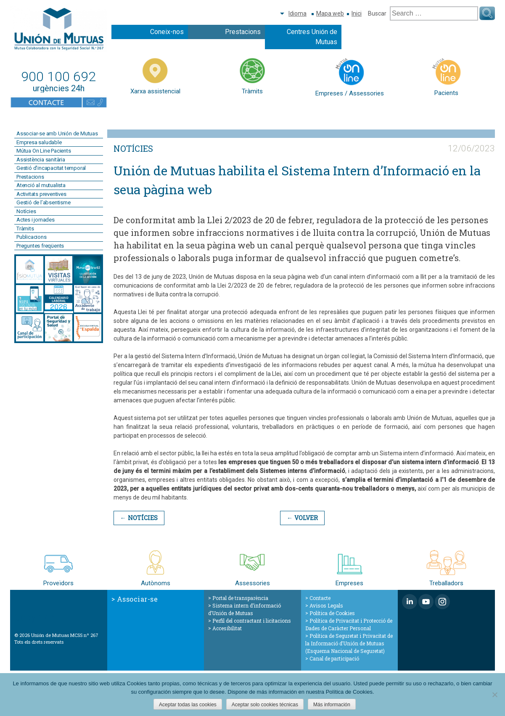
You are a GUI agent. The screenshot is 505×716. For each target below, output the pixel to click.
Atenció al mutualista (41, 185)
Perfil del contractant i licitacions (251, 620)
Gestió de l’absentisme (43, 202)
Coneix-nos (167, 32)
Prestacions (243, 32)
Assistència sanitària (40, 159)
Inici (357, 13)
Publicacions (31, 237)
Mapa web (330, 13)
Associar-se (137, 598)
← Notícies (138, 518)
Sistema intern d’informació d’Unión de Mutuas (244, 609)
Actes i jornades (35, 220)
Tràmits (25, 228)
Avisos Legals (326, 605)
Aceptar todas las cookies (188, 705)
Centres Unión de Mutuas (312, 37)
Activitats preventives (41, 194)
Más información (331, 705)
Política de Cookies (332, 613)
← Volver (301, 518)
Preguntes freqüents (40, 246)
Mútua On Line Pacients (43, 151)
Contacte (319, 597)
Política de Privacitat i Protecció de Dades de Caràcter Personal (348, 624)
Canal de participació (334, 658)
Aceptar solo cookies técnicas (265, 705)
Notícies (26, 211)
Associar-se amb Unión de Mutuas (57, 133)
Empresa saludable (39, 142)
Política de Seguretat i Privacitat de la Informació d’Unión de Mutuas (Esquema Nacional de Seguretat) (349, 643)
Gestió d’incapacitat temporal (51, 168)
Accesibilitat (227, 628)
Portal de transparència (240, 597)
